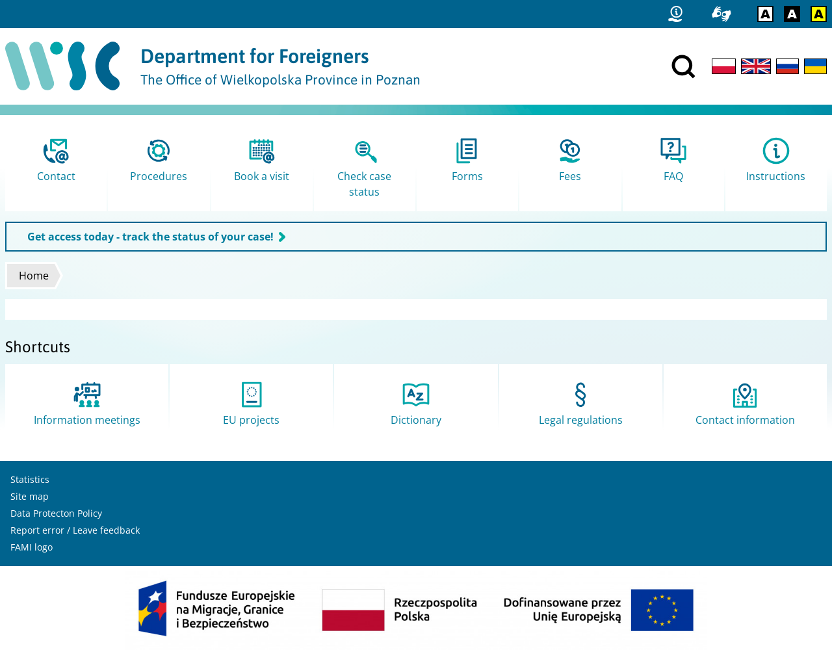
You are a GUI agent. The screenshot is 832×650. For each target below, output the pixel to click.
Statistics (29, 479)
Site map (29, 496)
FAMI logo (31, 547)
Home (34, 275)
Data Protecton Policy (56, 513)
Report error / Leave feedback (75, 530)
